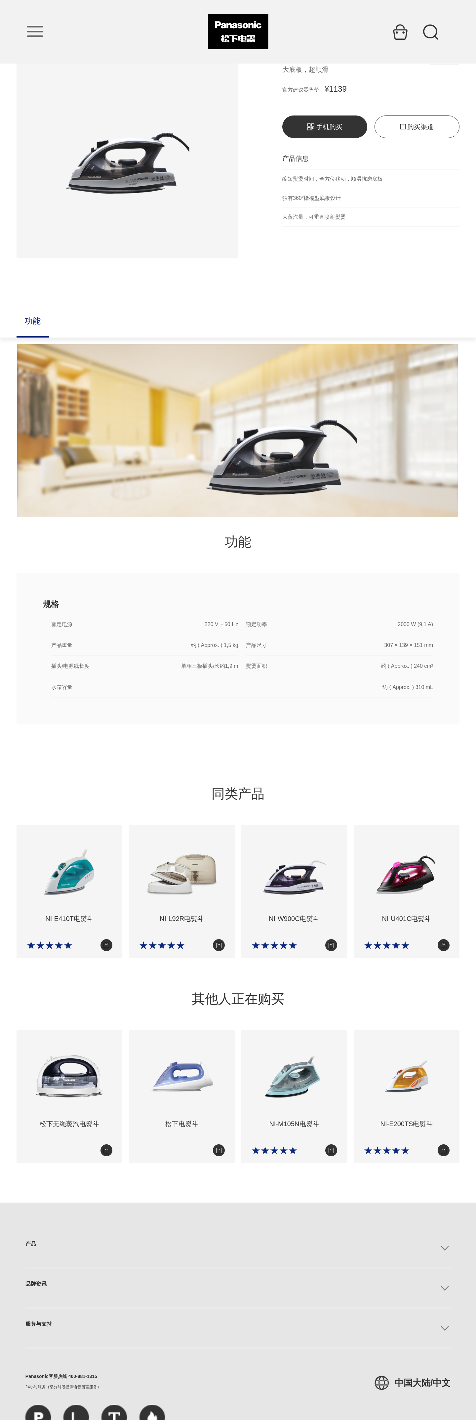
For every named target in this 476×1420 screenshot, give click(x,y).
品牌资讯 (36, 1284)
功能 (33, 320)
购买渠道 (417, 126)
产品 (30, 1244)
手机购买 (324, 126)
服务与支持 (38, 1324)
